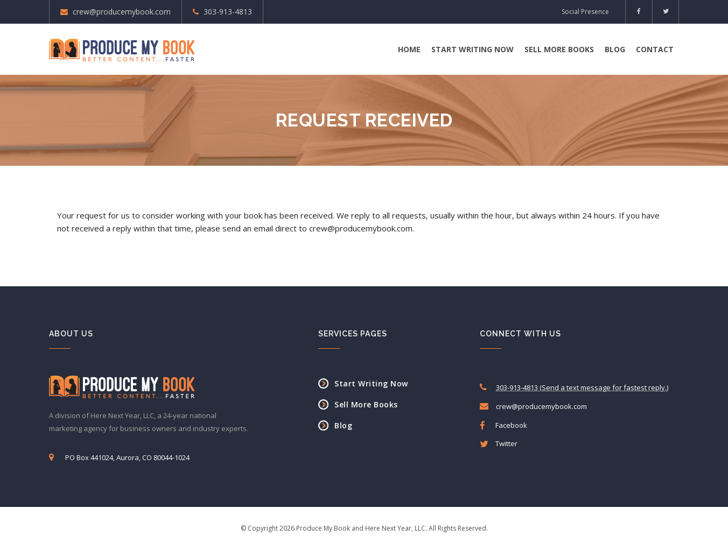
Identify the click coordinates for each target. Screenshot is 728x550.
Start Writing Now (472, 49)
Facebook (503, 425)
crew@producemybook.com (122, 11)
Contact (655, 49)
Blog (615, 49)
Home (409, 49)
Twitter (498, 444)
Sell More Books (559, 49)
